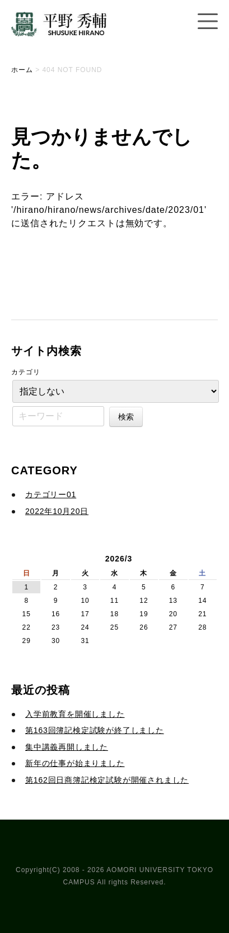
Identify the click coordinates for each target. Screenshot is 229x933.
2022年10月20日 (56, 511)
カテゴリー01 (50, 494)
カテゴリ (25, 372)
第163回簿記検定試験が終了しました (94, 730)
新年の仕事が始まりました (75, 763)
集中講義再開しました (66, 746)
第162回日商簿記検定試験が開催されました (107, 779)
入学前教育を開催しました (75, 714)
